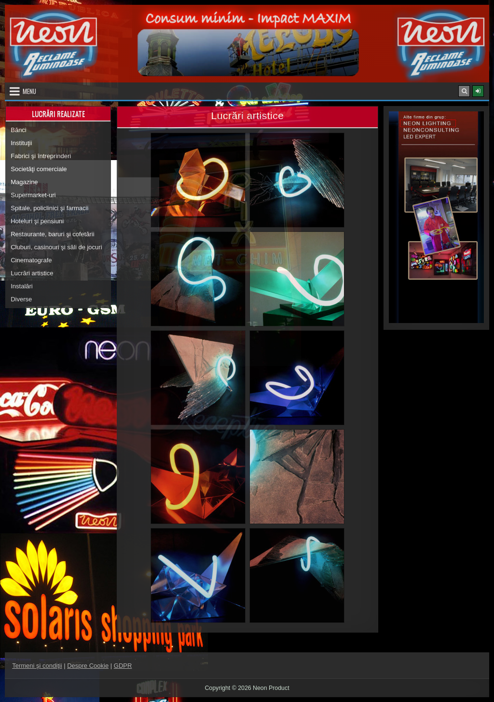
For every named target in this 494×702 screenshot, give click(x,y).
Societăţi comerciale (39, 169)
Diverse (21, 299)
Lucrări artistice (32, 273)
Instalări (22, 286)
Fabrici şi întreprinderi (41, 156)
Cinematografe (31, 260)
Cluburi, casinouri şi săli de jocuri (56, 247)
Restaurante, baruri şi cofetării (52, 234)
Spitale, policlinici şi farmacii (49, 208)
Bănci (19, 130)
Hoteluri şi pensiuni (37, 221)
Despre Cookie (88, 665)
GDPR (123, 665)
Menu (29, 91)
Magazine (24, 182)
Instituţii (21, 143)
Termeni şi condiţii (37, 665)
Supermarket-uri (33, 195)
